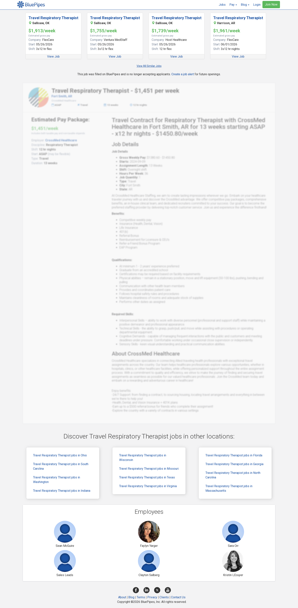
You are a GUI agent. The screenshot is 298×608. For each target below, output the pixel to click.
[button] (233, 5)
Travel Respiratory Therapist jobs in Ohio (60, 455)
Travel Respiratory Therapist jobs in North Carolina (232, 475)
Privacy (152, 597)
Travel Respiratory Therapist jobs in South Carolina (60, 466)
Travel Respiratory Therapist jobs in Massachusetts (228, 488)
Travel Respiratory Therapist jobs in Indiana (61, 490)
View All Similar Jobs (149, 65)
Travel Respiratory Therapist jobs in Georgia (234, 464)
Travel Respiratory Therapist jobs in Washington (56, 480)
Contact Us (178, 597)
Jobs (222, 4)
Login (257, 4)
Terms (141, 597)
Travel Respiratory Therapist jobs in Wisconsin (142, 458)
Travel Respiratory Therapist (53, 18)
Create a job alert (182, 74)
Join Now (271, 4)
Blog (131, 597)
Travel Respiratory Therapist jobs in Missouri (149, 468)
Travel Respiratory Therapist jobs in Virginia (148, 486)
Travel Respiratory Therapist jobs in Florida (233, 455)
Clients (164, 597)
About (122, 597)
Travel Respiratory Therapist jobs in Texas (147, 477)
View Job (53, 56)
